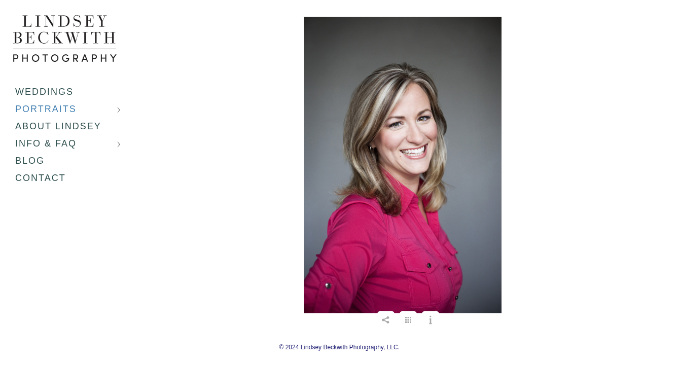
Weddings (44, 92)
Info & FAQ (46, 143)
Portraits (46, 109)
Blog (30, 161)
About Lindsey (58, 126)
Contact (40, 178)
